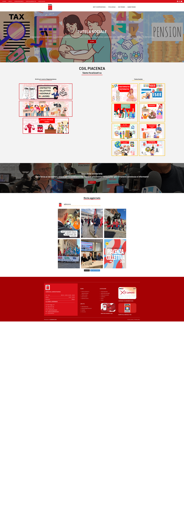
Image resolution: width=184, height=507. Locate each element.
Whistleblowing (85, 319)
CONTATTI (10, 1)
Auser (102, 311)
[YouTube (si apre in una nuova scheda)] (181, 1)
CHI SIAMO (4, 1)
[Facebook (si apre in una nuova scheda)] (178, 1)
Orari (52, 301)
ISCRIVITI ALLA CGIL (41, 1)
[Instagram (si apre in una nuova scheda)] (179, 1)
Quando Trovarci (132, 7)
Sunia (102, 312)
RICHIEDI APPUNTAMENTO (19, 1)
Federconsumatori (105, 307)
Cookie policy (137, 332)
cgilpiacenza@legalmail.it (53, 312)
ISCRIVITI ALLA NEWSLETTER (31, 1)
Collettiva (103, 309)
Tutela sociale (112, 7)
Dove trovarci (121, 7)
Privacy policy (130, 332)
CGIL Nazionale (104, 304)
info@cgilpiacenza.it (53, 310)
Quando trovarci (85, 311)
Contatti (83, 322)
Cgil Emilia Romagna (105, 305)
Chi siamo (84, 324)
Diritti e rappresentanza (99, 7)
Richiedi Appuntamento (87, 321)
